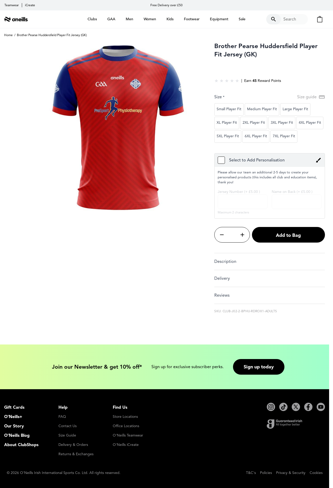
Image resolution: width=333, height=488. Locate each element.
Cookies (316, 473)
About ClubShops (21, 444)
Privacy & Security (290, 473)
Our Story (14, 426)
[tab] (269, 261)
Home (8, 35)
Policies (266, 473)
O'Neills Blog (17, 435)
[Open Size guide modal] (311, 97)
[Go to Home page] (16, 19)
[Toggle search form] (287, 19)
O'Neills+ (13, 416)
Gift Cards (14, 407)
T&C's (251, 473)
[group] (226, 80)
